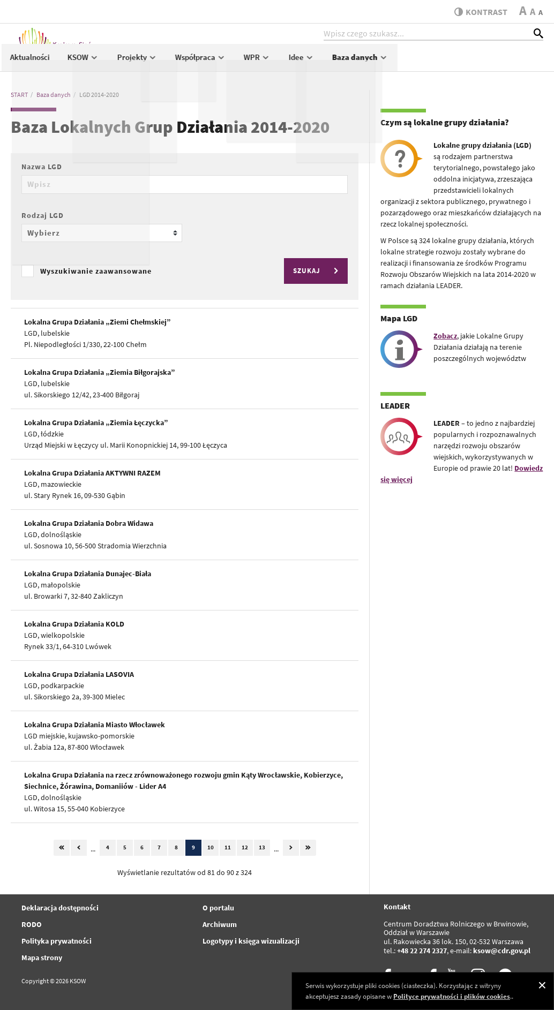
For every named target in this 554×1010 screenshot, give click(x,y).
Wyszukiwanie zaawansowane (96, 271)
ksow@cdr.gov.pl (501, 950)
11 (227, 847)
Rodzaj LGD (42, 215)
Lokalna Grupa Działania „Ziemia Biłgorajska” (99, 372)
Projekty (283, 62)
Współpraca (346, 62)
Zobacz (445, 336)
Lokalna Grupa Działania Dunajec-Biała (87, 573)
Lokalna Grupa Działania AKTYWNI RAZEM (92, 473)
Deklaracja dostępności (60, 908)
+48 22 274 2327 (422, 950)
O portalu (218, 908)
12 (245, 847)
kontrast (478, 11)
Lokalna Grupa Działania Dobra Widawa (88, 523)
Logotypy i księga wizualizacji (251, 941)
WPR (403, 62)
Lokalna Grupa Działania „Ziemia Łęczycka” (96, 422)
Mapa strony (41, 957)
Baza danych (506, 62)
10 (210, 847)
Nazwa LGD (41, 166)
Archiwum (220, 924)
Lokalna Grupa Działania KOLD (74, 624)
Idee (447, 62)
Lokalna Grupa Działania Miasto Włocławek (94, 724)
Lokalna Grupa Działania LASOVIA (79, 674)
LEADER (395, 405)
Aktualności (176, 62)
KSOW (229, 62)
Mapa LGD (398, 318)
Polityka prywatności (56, 941)
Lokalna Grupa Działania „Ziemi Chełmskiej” (97, 322)
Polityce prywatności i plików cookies (451, 996)
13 (262, 847)
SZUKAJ (317, 270)
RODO (31, 924)
